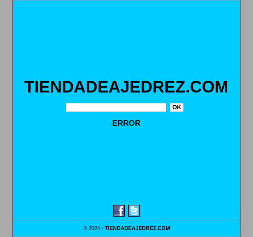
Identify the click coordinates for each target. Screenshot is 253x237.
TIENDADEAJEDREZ (130, 228)
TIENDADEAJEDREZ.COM (126, 87)
